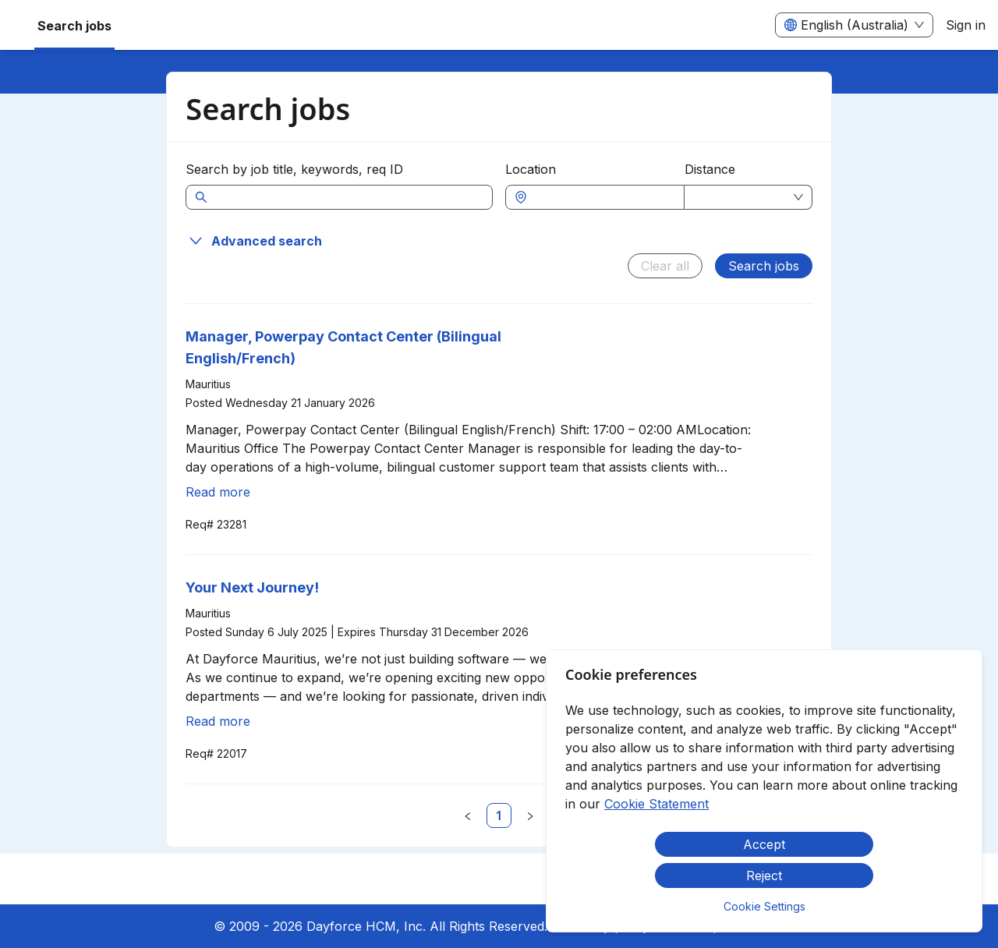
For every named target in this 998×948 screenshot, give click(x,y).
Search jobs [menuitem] (74, 26)
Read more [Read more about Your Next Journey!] (218, 721)
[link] (499, 815)
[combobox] (602, 197)
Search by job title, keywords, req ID (294, 169)
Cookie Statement (656, 804)
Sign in (966, 25)
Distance (710, 169)
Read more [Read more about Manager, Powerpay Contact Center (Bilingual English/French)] (218, 492)
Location (530, 169)
